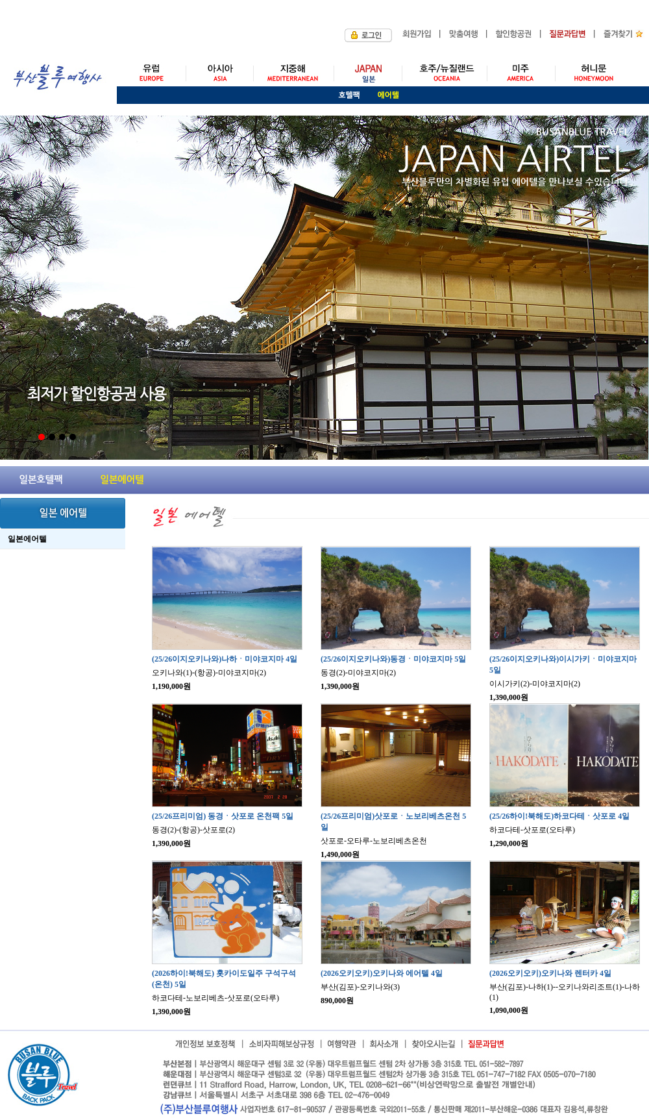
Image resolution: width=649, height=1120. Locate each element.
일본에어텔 (27, 538)
